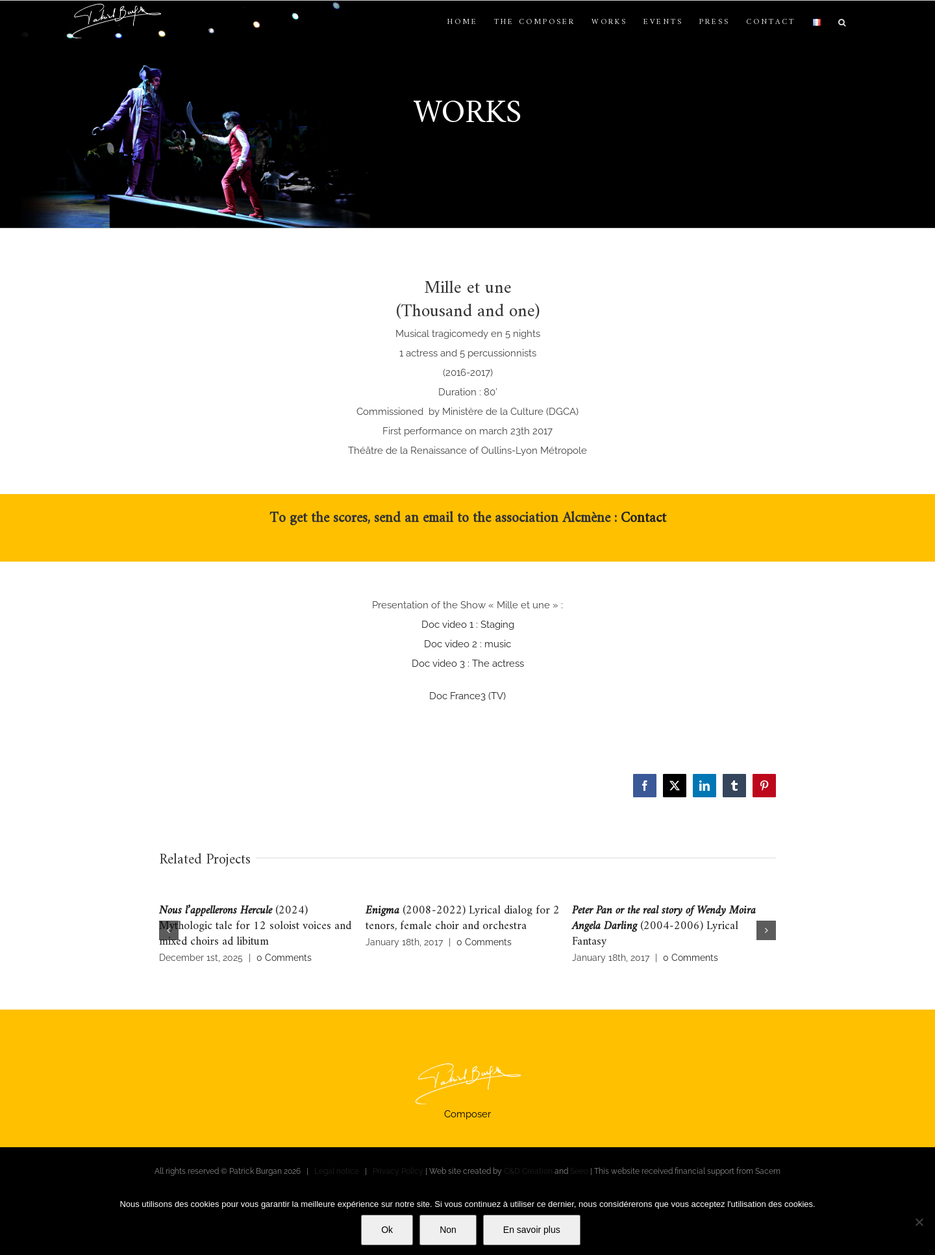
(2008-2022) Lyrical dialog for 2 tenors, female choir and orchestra (463, 918)
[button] (842, 22)
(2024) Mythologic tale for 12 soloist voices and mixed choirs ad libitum (255, 926)
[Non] (918, 1221)
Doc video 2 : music (467, 644)
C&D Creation (528, 1171)
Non (448, 1229)
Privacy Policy (398, 1171)
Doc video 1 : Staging (467, 624)
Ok (387, 1229)
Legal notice (336, 1171)
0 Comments (284, 957)
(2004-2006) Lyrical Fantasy (664, 926)
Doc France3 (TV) (467, 696)
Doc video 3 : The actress (468, 663)
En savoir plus (531, 1229)
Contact (643, 518)
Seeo (579, 1171)
